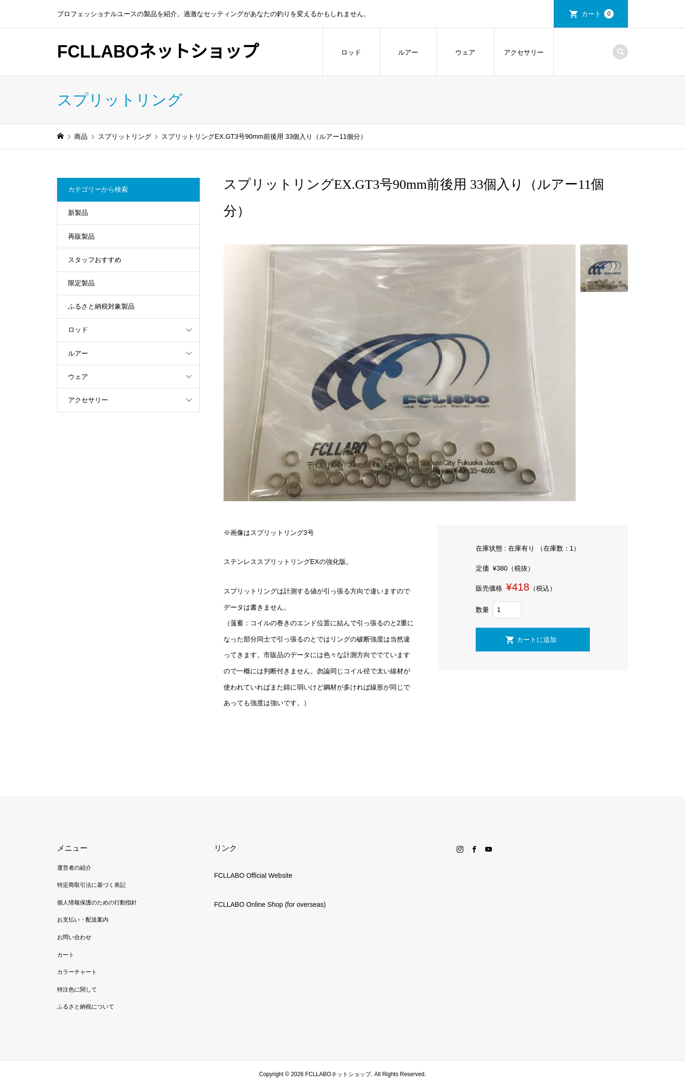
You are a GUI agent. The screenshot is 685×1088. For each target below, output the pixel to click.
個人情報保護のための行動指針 (97, 902)
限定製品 (81, 283)
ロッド (351, 52)
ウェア (465, 52)
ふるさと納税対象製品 (101, 306)
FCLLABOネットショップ (158, 51)
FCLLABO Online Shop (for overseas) (270, 904)
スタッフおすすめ (94, 259)
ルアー (408, 52)
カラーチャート (77, 972)
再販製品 (81, 236)
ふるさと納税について (85, 1006)
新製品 (78, 212)
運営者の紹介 (74, 868)
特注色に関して (77, 989)
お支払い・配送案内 (82, 919)
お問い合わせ (74, 937)
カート (597, 14)
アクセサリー (524, 52)
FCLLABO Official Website (253, 875)
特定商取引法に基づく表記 (91, 885)
